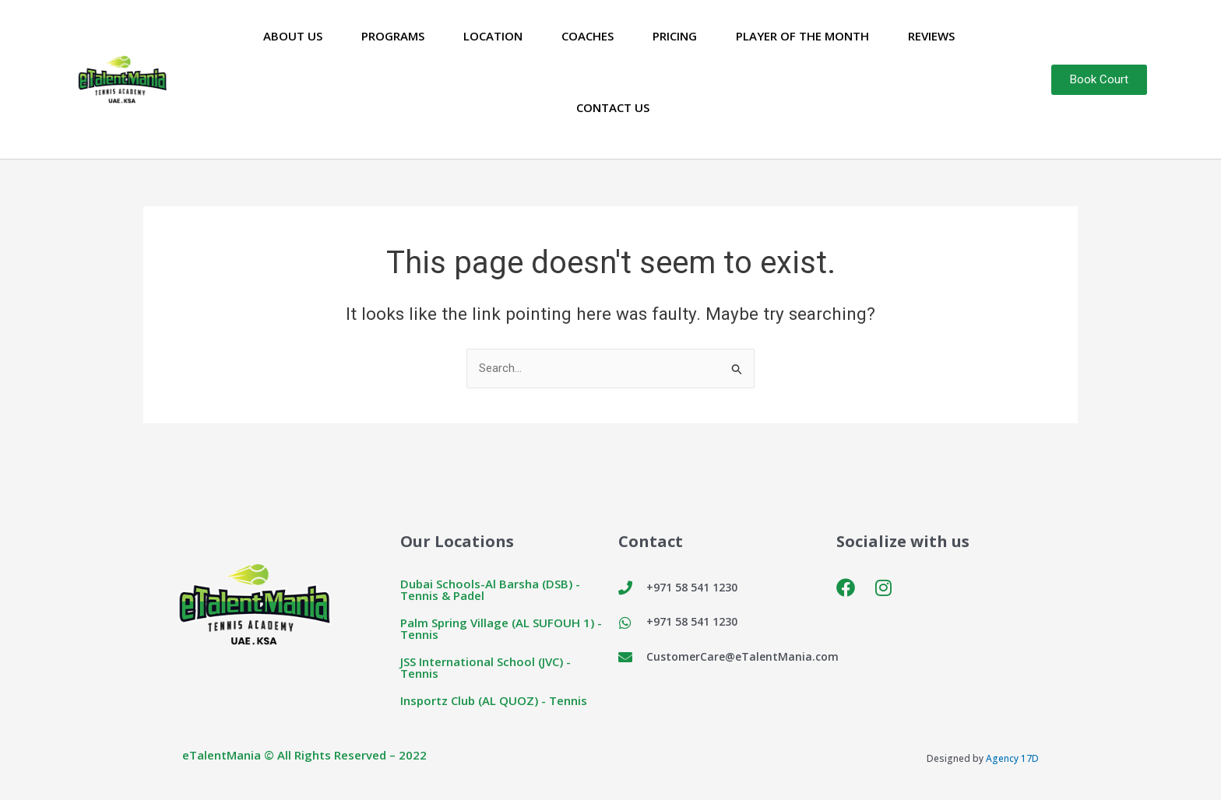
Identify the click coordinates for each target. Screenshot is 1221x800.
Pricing (675, 36)
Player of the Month (802, 36)
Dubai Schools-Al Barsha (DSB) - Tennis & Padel (490, 589)
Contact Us (612, 107)
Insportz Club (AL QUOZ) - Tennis (493, 700)
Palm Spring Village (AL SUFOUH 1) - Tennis (501, 628)
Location (493, 36)
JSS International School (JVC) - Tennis (485, 667)
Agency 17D (1012, 758)
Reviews (931, 36)
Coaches (587, 36)
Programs (392, 36)
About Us (292, 36)
